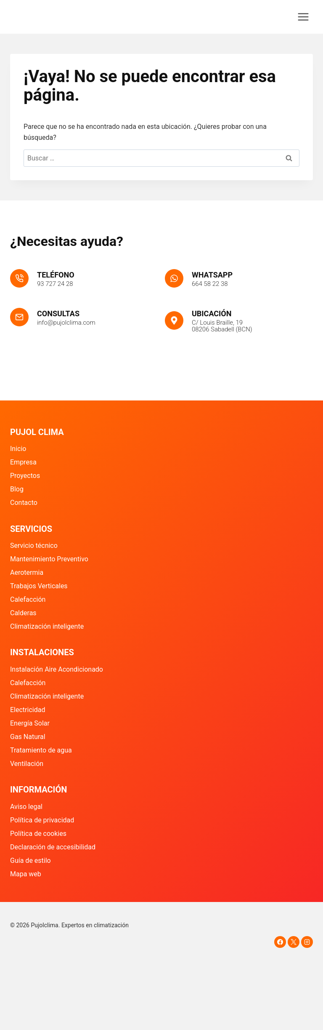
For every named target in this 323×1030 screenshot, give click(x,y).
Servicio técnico (34, 546)
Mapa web (25, 874)
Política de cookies (38, 834)
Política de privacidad (42, 820)
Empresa (23, 462)
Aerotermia (26, 572)
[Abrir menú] (303, 16)
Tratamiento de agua (41, 750)
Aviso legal (26, 807)
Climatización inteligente (47, 626)
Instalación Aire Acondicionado (56, 669)
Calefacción (27, 599)
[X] (293, 942)
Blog (17, 489)
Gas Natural (27, 737)
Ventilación (26, 764)
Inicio (18, 449)
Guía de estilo (30, 861)
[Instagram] (307, 942)
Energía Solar (30, 723)
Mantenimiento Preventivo (49, 559)
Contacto (23, 503)
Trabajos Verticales (39, 586)
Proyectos (25, 476)
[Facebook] (280, 942)
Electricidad (27, 710)
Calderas (23, 613)
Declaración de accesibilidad (52, 847)
